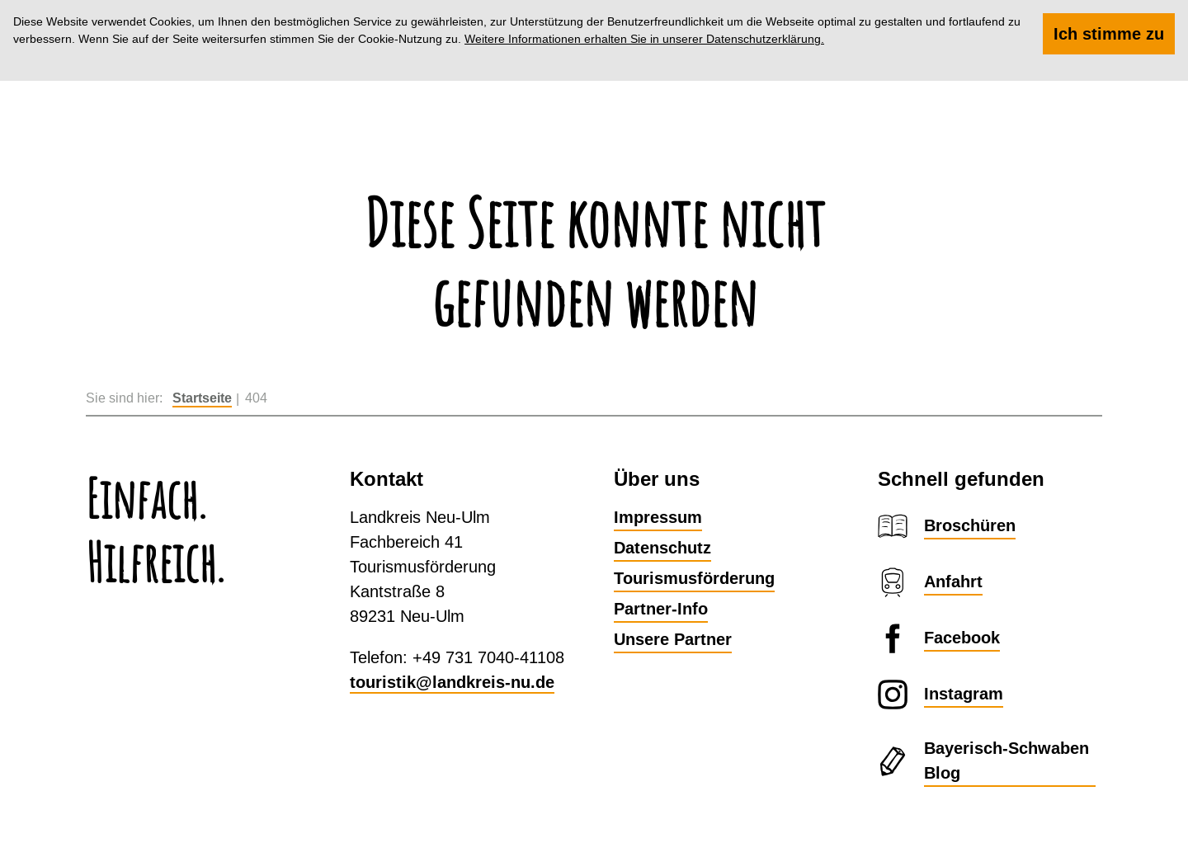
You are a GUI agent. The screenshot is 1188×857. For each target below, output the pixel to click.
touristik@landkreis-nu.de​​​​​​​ (452, 682)
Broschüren (970, 525)
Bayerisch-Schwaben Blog (1006, 760)
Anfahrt (953, 581)
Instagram (963, 694)
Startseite (202, 398)
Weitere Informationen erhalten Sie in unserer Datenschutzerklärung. (644, 38)
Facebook (962, 637)
